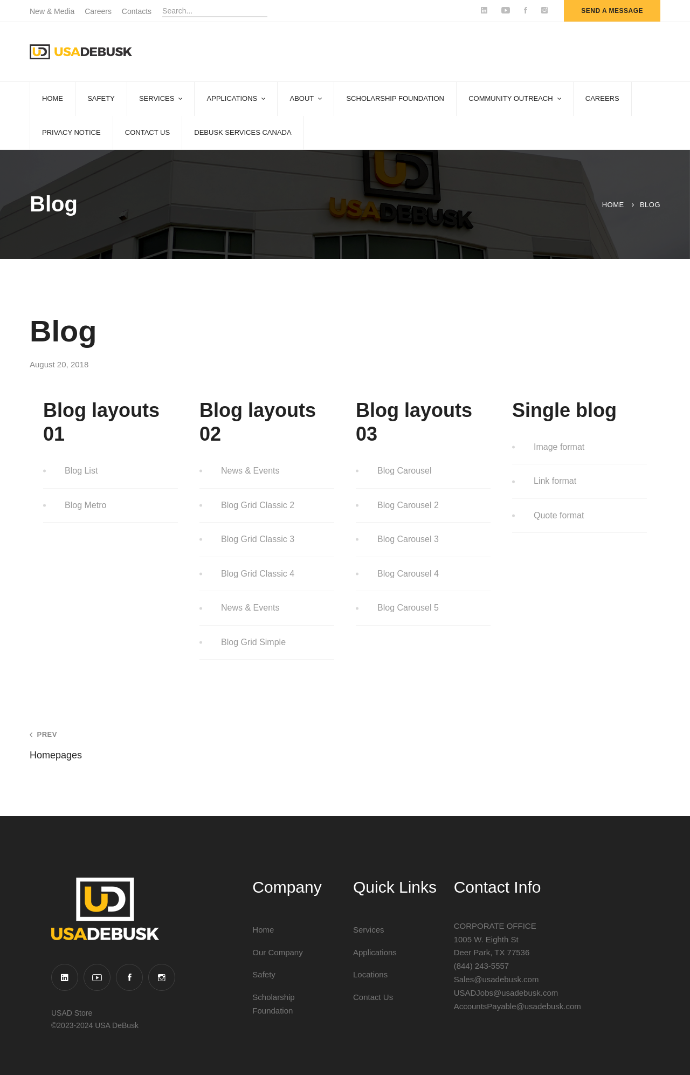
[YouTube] (97, 977)
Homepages (175, 745)
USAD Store (71, 1013)
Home (613, 205)
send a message (612, 11)
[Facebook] (129, 977)
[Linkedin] (64, 977)
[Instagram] (161, 977)
